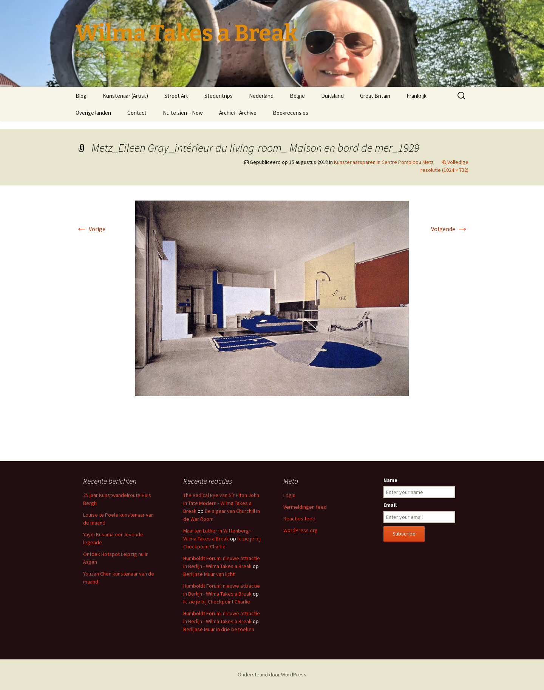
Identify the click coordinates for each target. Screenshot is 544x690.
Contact (137, 112)
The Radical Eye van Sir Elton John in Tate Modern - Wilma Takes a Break (221, 503)
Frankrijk (416, 95)
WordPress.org (300, 530)
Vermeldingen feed (305, 506)
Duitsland (332, 95)
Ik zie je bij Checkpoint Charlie (216, 601)
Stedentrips (218, 95)
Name (390, 480)
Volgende (449, 229)
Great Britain (375, 95)
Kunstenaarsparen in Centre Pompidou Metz (384, 162)
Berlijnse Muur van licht (209, 574)
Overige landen (93, 112)
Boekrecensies (290, 112)
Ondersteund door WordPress (272, 674)
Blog (81, 95)
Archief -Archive (238, 112)
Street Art (176, 95)
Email (390, 505)
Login (289, 495)
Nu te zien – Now (183, 112)
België (297, 95)
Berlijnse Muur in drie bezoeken (218, 629)
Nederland (261, 95)
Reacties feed (299, 518)
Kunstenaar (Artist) (125, 95)
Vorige (90, 229)
